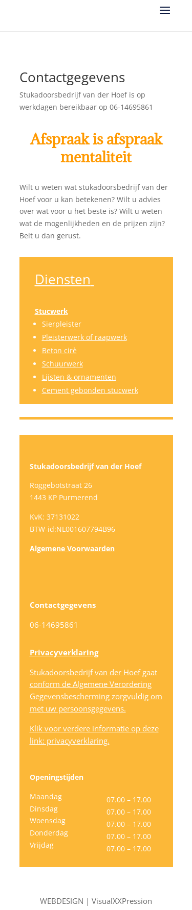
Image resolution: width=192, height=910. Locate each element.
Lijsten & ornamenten (79, 377)
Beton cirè (59, 350)
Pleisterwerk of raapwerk (84, 337)
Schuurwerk (62, 363)
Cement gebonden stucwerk (90, 390)
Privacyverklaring (64, 652)
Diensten (63, 279)
